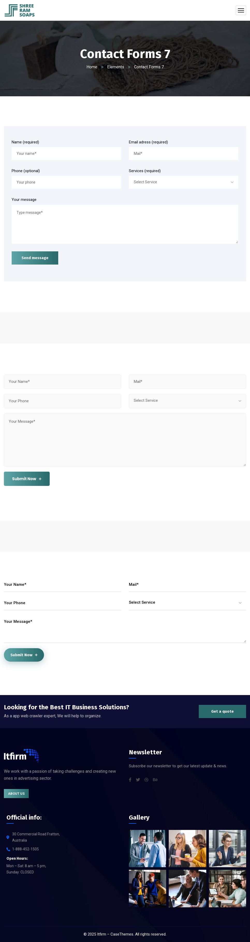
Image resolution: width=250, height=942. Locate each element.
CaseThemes (122, 934)
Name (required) (25, 142)
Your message (24, 199)
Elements (115, 66)
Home (91, 66)
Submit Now (26, 478)
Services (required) (145, 171)
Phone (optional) (26, 171)
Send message (34, 257)
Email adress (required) (148, 142)
